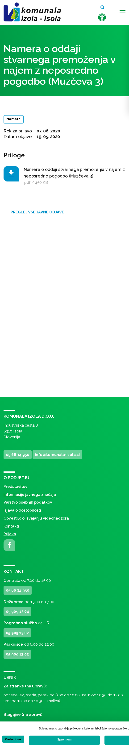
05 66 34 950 (17, 454)
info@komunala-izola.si (57, 454)
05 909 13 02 (17, 633)
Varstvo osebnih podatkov (28, 502)
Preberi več (13, 739)
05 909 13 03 (17, 654)
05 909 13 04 (17, 611)
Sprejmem (64, 739)
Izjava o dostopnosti (22, 510)
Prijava (10, 534)
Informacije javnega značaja (30, 494)
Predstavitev (15, 486)
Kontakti (11, 526)
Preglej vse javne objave (37, 212)
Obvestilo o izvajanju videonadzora (36, 518)
